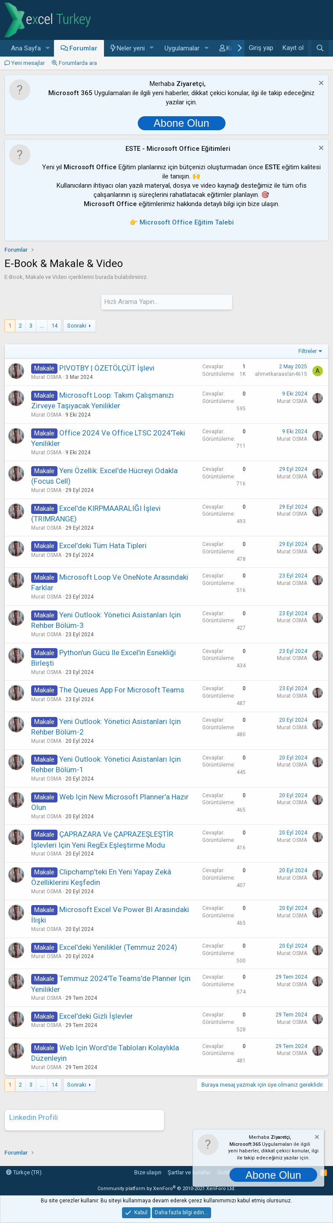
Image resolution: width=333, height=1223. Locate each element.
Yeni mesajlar (28, 63)
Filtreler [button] (307, 351)
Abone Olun (181, 123)
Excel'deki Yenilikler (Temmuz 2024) (118, 947)
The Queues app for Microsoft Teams (121, 689)
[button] (48, 48)
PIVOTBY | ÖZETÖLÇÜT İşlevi (106, 368)
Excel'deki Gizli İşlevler (96, 1016)
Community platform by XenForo (166, 1188)
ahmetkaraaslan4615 (281, 374)
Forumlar (83, 48)
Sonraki (76, 325)
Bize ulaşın (147, 1172)
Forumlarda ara (78, 63)
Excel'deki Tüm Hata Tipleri (103, 545)
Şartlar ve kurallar (189, 1172)
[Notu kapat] (320, 84)
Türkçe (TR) (24, 1172)
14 (54, 325)
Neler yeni (131, 48)
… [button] (42, 325)
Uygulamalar (182, 48)
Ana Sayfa (26, 48)
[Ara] (320, 48)
